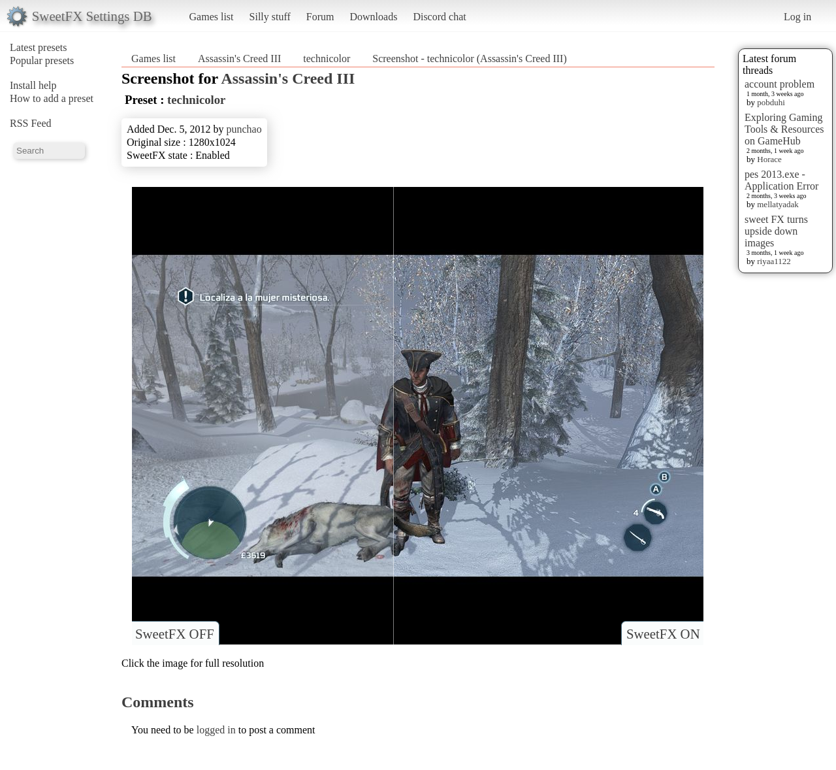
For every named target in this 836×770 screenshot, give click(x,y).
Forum (320, 16)
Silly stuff (270, 16)
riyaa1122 (774, 261)
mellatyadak (778, 204)
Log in (797, 16)
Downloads (373, 16)
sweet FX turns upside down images (776, 231)
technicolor (326, 58)
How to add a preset (51, 98)
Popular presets (42, 60)
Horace (769, 159)
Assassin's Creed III (239, 58)
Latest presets (38, 47)
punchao (243, 129)
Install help (33, 85)
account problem (779, 84)
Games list (211, 16)
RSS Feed (31, 123)
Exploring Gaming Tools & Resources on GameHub (784, 129)
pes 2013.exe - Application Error (781, 180)
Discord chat (439, 16)
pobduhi (771, 102)
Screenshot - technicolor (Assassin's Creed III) (469, 58)
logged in (216, 729)
